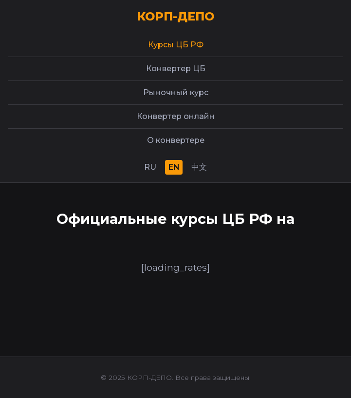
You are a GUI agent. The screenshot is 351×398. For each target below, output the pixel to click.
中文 (199, 167)
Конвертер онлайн (176, 116)
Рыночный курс (175, 92)
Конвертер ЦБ (175, 68)
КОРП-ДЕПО (175, 16)
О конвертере (175, 140)
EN (174, 167)
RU (150, 167)
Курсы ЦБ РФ (175, 44)
